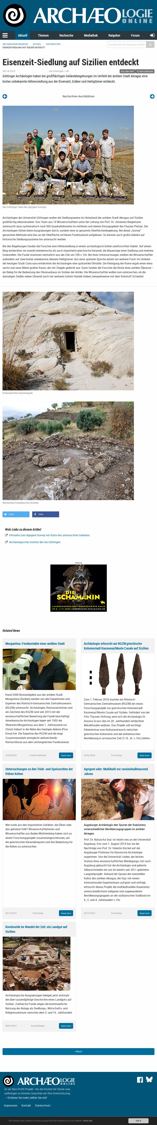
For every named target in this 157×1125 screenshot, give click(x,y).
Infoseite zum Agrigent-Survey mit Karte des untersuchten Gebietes (49, 535)
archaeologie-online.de (15, 44)
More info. (88, 1120)
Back (78, 1051)
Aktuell (22, 35)
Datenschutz (43, 1105)
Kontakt (26, 1105)
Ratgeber (114, 35)
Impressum (10, 1105)
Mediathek (91, 35)
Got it (138, 1120)
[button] (16, 514)
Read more (66, 755)
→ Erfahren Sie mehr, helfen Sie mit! (25, 1098)
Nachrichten (53, 44)
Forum (135, 35)
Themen (43, 35)
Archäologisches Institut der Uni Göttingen (34, 542)
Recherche (66, 35)
